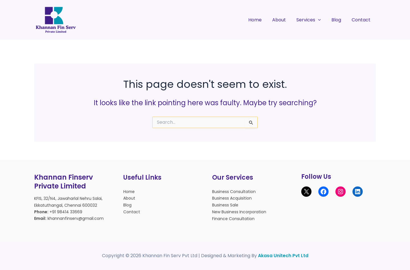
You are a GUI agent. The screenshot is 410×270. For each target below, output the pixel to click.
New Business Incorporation (239, 211)
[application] (322, 20)
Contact (361, 20)
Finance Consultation (233, 218)
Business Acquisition (232, 198)
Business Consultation (234, 191)
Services (312, 20)
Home (261, 20)
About (284, 20)
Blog (338, 20)
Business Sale (225, 205)
